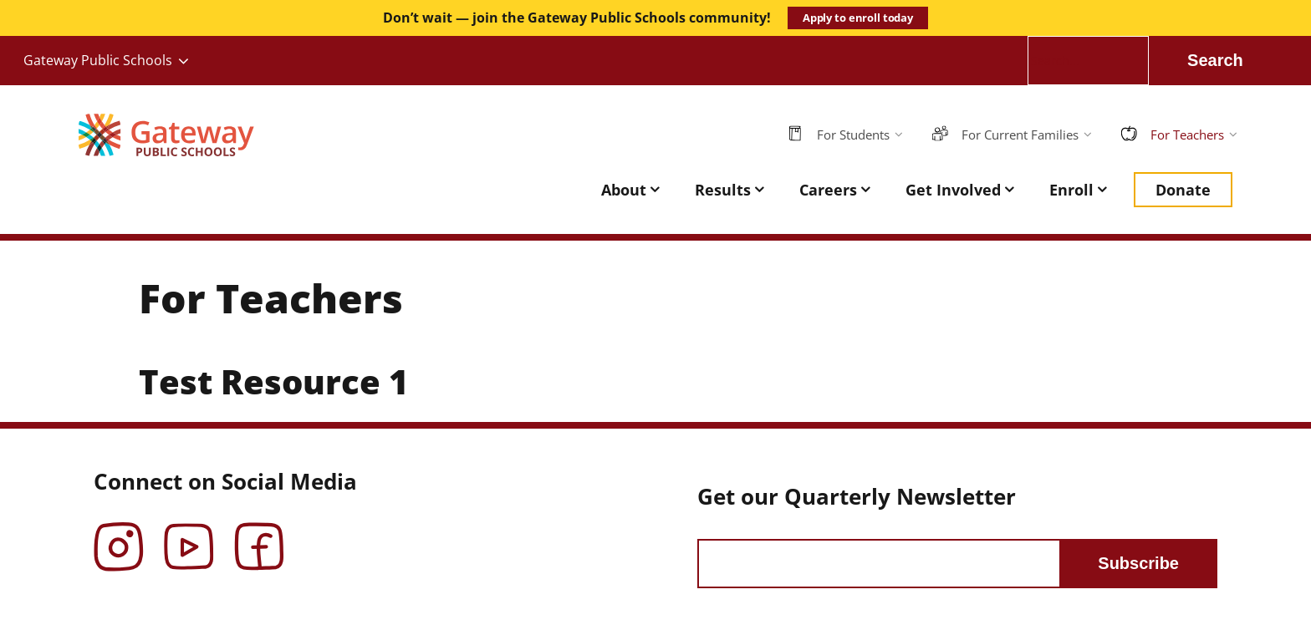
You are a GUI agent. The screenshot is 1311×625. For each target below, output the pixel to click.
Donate (1183, 190)
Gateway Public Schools (97, 60)
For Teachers (1187, 134)
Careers (828, 190)
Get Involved (953, 190)
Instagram (119, 534)
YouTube (189, 534)
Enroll (1071, 190)
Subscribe (1138, 563)
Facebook (259, 534)
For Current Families (1020, 134)
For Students (853, 134)
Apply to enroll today (858, 17)
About (623, 190)
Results (723, 190)
